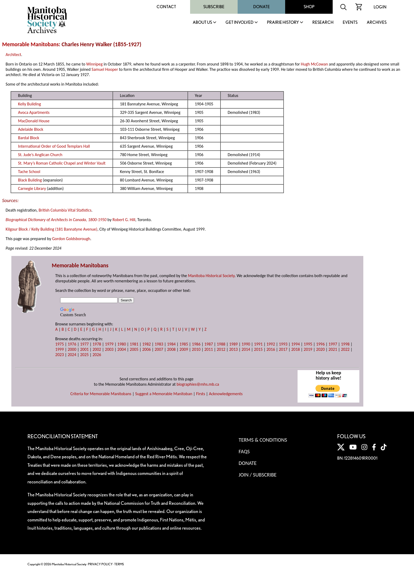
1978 (96, 344)
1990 (246, 344)
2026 (96, 354)
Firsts (200, 393)
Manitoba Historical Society (211, 275)
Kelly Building (29, 103)
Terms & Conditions (263, 440)
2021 (332, 349)
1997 (332, 344)
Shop (309, 6)
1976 (72, 344)
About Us (202, 22)
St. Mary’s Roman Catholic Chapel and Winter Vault (61, 163)
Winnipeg (94, 64)
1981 (134, 344)
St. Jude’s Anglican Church (40, 154)
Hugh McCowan (314, 64)
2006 (146, 349)
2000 (72, 349)
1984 (171, 344)
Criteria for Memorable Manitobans (100, 393)
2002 (96, 349)
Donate (261, 6)
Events (350, 22)
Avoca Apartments (33, 112)
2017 (283, 349)
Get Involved (239, 22)
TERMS (119, 564)
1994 (295, 344)
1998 (345, 344)
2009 (184, 349)
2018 (295, 349)
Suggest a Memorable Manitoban (163, 393)
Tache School (29, 171)
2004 (121, 349)
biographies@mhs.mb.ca (198, 384)
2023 (59, 354)
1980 (121, 344)
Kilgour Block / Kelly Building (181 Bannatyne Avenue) (51, 229)
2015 (258, 349)
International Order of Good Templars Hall (54, 146)
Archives (377, 22)
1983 (159, 344)
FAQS (244, 451)
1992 (270, 344)
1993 (283, 344)
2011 (208, 349)
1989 (233, 344)
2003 (109, 349)
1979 (109, 344)
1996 (320, 344)
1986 (196, 344)
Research (322, 22)
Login (380, 7)
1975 (59, 344)
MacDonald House (33, 120)
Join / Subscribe (258, 475)
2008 (171, 349)
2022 (345, 349)
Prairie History (283, 22)
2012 (221, 349)
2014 (246, 349)
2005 (134, 349)
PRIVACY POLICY (100, 564)
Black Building (30, 180)
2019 (308, 349)
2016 (270, 349)
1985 (184, 344)
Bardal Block (28, 137)
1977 (84, 344)
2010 (196, 349)
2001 (84, 349)
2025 (84, 354)
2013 (233, 349)
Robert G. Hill (123, 219)
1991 (258, 344)
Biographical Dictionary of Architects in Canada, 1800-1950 (56, 219)
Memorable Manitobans (30, 44)
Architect (13, 54)
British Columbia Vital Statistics (65, 210)
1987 (208, 344)
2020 (320, 349)
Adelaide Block (30, 129)
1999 (59, 349)
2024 (72, 354)
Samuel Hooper (105, 69)
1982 (146, 344)
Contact (166, 6)
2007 (159, 349)
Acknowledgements (226, 393)
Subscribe (213, 6)
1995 (308, 344)
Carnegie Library (32, 188)
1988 (221, 344)
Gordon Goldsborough (71, 238)
